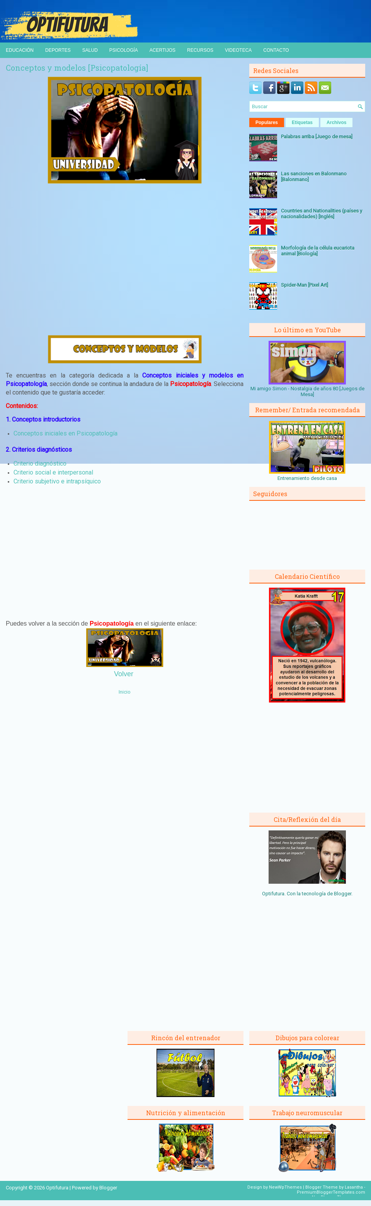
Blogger (342, 893)
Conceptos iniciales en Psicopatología (65, 433)
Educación (20, 50)
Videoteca (238, 50)
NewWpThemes (285, 1187)
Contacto (276, 50)
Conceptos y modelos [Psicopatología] (77, 67)
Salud (90, 50)
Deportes (58, 50)
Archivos (336, 122)
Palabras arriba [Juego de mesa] (316, 136)
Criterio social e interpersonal (53, 472)
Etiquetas (302, 122)
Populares (266, 122)
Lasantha (354, 1187)
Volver (123, 674)
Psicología (123, 50)
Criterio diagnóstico (40, 463)
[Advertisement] (125, 259)
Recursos (200, 50)
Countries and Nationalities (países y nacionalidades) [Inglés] (321, 213)
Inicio (125, 692)
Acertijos (162, 50)
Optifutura (57, 1188)
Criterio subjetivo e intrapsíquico (57, 481)
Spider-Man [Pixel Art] (304, 285)
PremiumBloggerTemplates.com (331, 1192)
